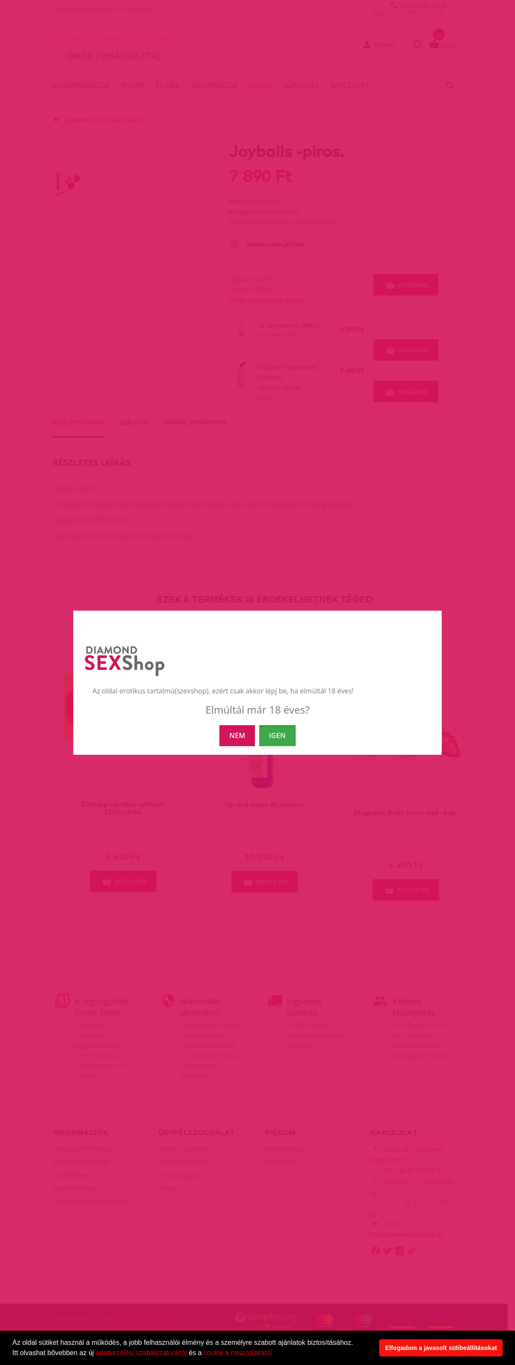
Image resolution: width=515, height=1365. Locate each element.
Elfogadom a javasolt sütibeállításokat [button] (441, 1347)
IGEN (277, 735)
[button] (276, 1354)
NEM (237, 735)
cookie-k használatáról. (239, 1352)
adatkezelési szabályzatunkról (141, 1352)
